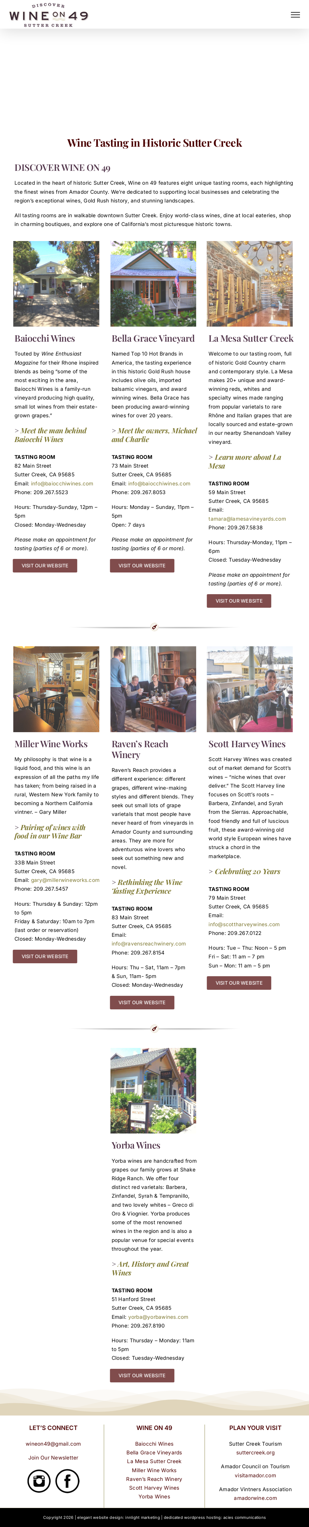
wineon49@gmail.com (53, 1444)
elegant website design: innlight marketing (118, 1517)
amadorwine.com (255, 1498)
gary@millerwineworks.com (65, 880)
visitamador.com (255, 1475)
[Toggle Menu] (295, 14)
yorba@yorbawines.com (158, 1317)
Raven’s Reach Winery (154, 1479)
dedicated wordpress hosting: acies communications (215, 1517)
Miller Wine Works (154, 1470)
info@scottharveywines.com (244, 924)
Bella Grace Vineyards (154, 1453)
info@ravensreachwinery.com (149, 944)
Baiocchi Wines (154, 1444)
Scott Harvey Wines (154, 1488)
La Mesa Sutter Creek (154, 1461)
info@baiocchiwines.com (62, 484)
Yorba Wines (154, 1497)
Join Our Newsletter (53, 1458)
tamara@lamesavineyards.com (247, 519)
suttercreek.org (255, 1453)
